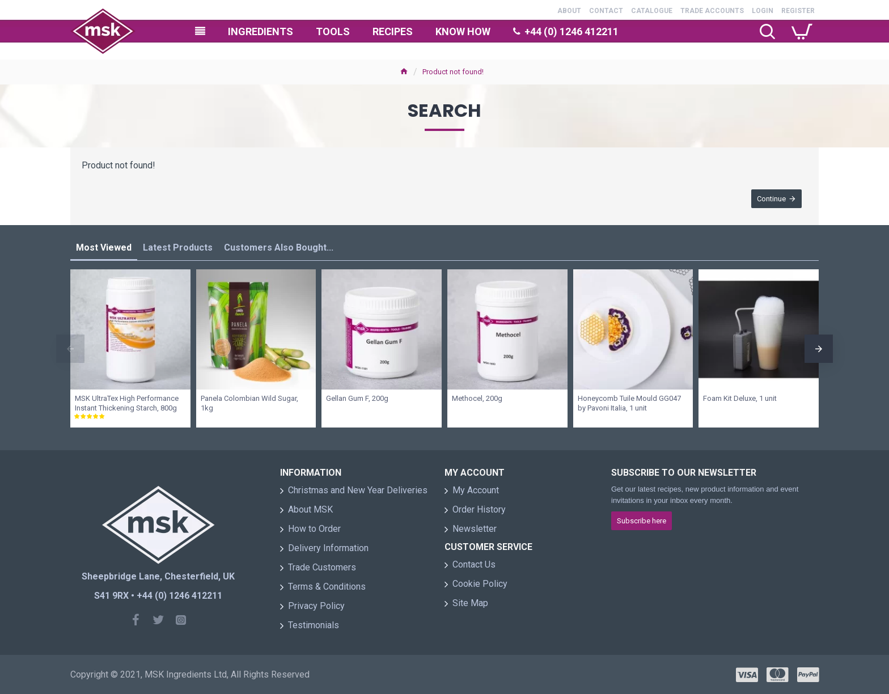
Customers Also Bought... (278, 247)
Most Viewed (104, 247)
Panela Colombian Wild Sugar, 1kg (249, 403)
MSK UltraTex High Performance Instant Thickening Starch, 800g (127, 403)
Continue (771, 198)
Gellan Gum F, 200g (357, 398)
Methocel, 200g (477, 398)
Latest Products (178, 247)
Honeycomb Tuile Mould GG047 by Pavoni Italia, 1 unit (629, 403)
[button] (70, 349)
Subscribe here (641, 521)
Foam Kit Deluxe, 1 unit (740, 398)
